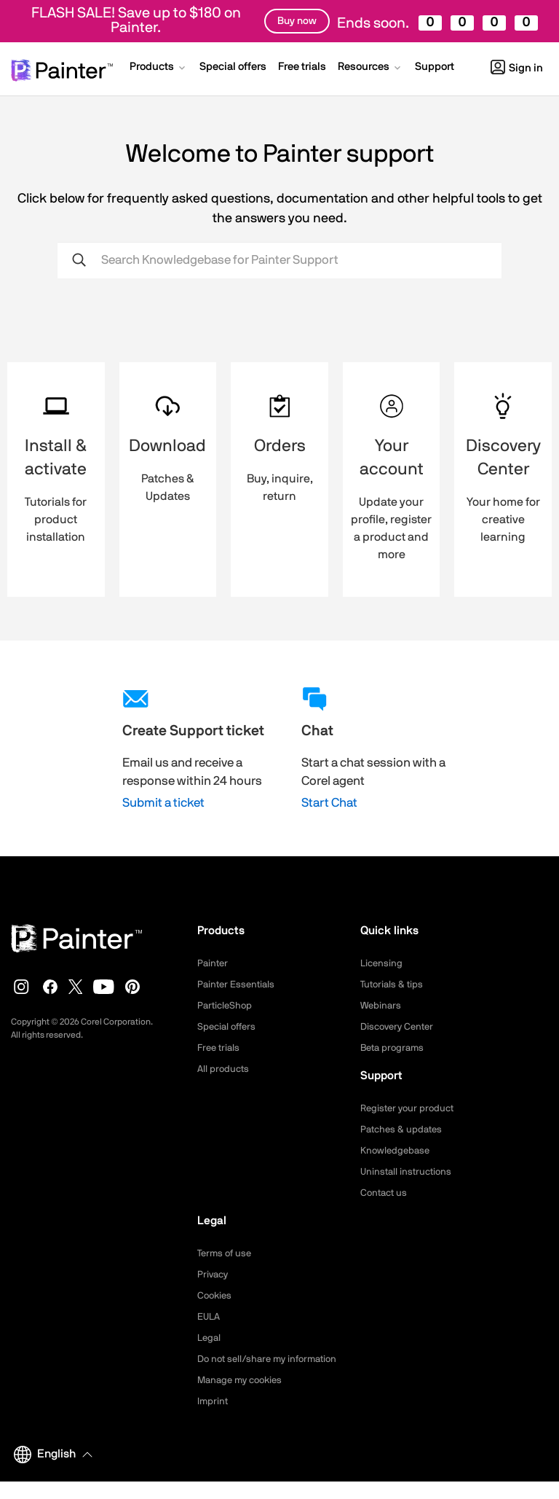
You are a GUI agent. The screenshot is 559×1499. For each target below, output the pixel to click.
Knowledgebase (396, 1151)
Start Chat (329, 803)
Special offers (229, 1027)
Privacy (214, 1274)
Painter (213, 963)
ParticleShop (226, 1006)
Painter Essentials (238, 984)
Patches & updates (403, 1129)
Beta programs (394, 1048)
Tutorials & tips (393, 984)
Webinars (381, 1006)
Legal (210, 1338)
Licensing (382, 963)
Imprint (213, 1419)
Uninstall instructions (408, 1172)
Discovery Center (400, 1027)
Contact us (385, 1193)
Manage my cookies (243, 1398)
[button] (159, 68)
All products (224, 1069)
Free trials (220, 1048)
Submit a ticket (163, 803)
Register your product (410, 1108)
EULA (209, 1317)
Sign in (517, 68)
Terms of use (226, 1253)
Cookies (215, 1296)
